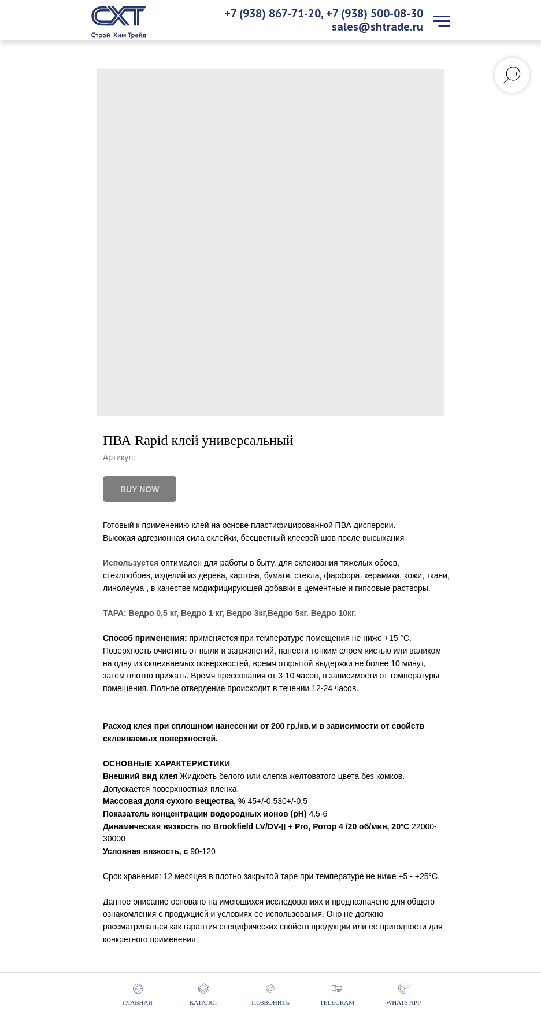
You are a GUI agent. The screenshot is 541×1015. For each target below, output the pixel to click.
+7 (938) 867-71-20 (272, 13)
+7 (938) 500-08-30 (374, 13)
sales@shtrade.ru (377, 26)
